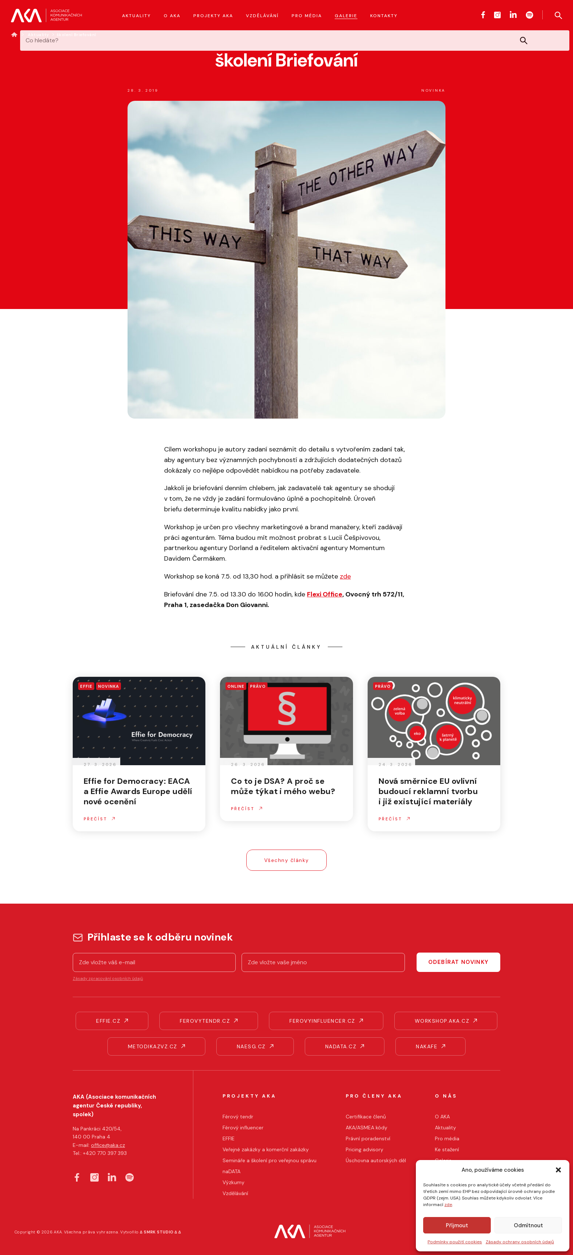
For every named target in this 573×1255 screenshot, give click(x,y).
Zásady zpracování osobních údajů (108, 978)
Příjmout (457, 1225)
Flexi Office (324, 594)
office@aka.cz (108, 1145)
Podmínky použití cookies (455, 1242)
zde (448, 1205)
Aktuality (38, 34)
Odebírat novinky (458, 962)
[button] (558, 1170)
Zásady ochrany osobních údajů (520, 1242)
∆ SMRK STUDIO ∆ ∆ (160, 1232)
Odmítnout (528, 1225)
